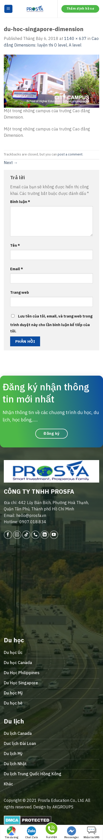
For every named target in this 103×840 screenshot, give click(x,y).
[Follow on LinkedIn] (45, 535)
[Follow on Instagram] (17, 535)
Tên (15, 245)
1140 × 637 (75, 38)
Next (11, 162)
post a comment (70, 154)
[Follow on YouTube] (54, 535)
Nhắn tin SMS (91, 832)
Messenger (71, 832)
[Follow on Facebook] (8, 535)
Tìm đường (11, 832)
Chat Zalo (31, 832)
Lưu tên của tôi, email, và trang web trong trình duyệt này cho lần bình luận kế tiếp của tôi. (51, 324)
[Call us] (35, 535)
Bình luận (20, 201)
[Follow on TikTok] (26, 535)
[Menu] (8, 9)
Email (16, 268)
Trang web (19, 292)
